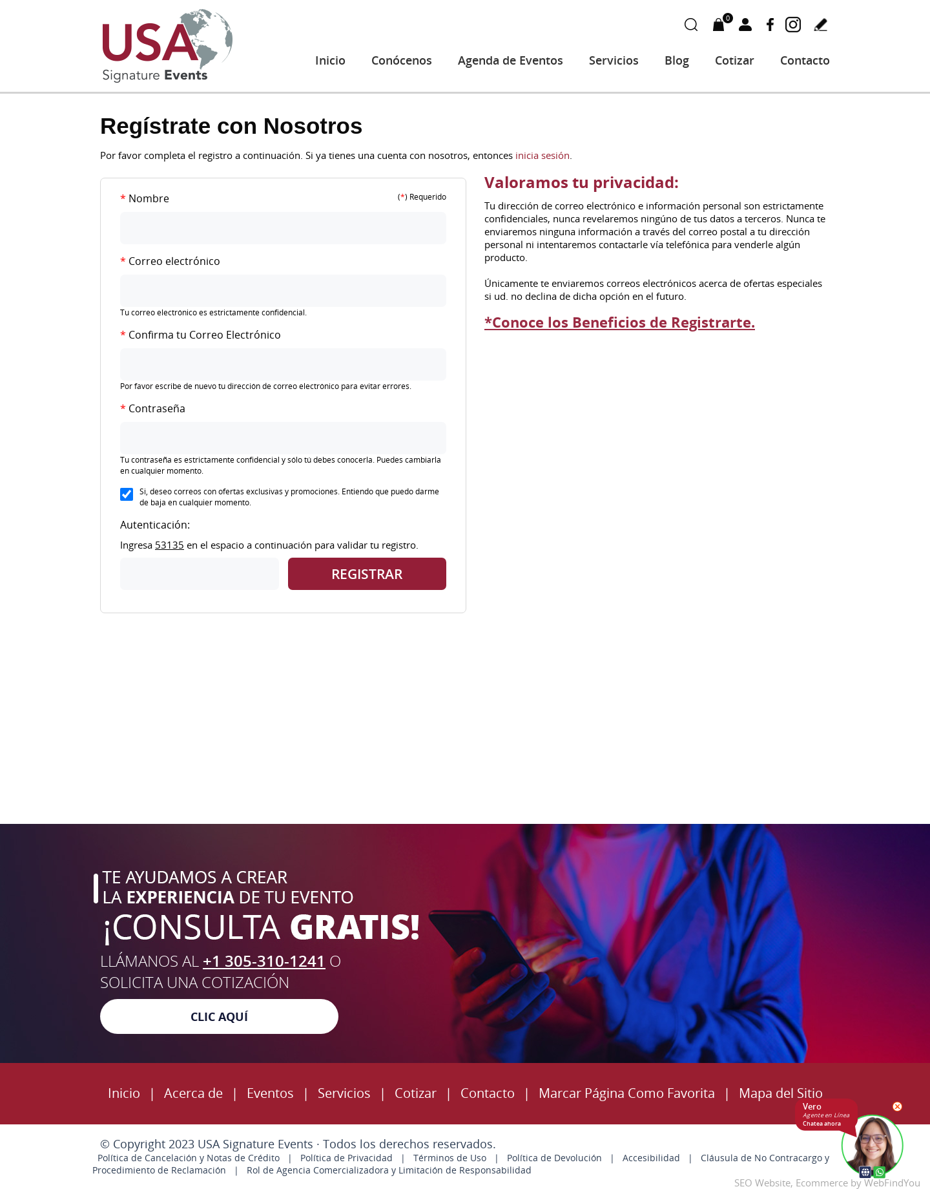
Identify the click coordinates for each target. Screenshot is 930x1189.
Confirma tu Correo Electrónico (200, 335)
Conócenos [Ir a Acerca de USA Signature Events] (401, 60)
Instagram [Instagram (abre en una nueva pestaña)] (792, 24)
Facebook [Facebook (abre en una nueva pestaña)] (770, 24)
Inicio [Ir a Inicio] (330, 60)
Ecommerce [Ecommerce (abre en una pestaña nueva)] (822, 1182)
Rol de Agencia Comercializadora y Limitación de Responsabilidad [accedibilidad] (389, 1170)
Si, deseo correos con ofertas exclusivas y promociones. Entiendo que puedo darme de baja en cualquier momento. (289, 497)
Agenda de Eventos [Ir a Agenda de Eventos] (510, 60)
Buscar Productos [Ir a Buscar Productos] (691, 24)
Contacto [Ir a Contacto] (805, 60)
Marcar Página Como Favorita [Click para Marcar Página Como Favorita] (627, 1093)
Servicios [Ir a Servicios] (614, 60)
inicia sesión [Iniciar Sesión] (542, 155)
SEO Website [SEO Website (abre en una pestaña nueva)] (762, 1182)
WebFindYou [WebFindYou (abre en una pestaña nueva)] (892, 1182)
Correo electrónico (170, 261)
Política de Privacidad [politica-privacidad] (346, 1158)
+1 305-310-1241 (264, 960)
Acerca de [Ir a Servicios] (193, 1093)
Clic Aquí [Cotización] (219, 1016)
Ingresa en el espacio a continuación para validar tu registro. (269, 544)
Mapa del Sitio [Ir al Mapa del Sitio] (781, 1093)
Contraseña (152, 408)
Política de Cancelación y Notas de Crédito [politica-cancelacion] (189, 1158)
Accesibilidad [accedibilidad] (651, 1158)
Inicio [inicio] (124, 1093)
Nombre (144, 198)
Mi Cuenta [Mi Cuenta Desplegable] (745, 24)
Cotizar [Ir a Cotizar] (734, 60)
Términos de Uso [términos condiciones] (449, 1158)
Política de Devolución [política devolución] (554, 1158)
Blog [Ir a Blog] (677, 60)
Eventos (270, 1093)
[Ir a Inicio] (168, 80)
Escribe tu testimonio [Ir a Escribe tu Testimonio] (820, 24)
